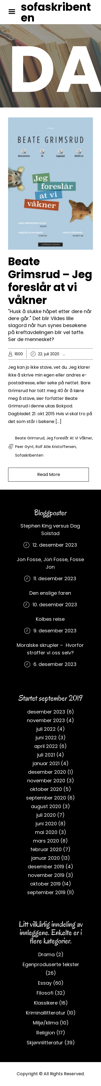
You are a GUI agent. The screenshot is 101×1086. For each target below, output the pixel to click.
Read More (48, 474)
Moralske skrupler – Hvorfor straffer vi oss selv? (50, 649)
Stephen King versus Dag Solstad (50, 529)
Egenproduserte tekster (51, 964)
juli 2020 (46, 815)
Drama (46, 954)
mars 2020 (46, 840)
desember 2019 (46, 866)
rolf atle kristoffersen (56, 446)
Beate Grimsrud (29, 438)
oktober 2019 (45, 883)
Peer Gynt (24, 446)
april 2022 (46, 746)
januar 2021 (46, 763)
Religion (45, 1032)
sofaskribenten (56, 12)
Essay (80, 354)
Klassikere (46, 1002)
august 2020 (46, 806)
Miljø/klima (45, 1022)
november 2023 (46, 720)
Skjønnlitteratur (45, 1042)
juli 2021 (46, 754)
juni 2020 (46, 823)
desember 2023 (46, 711)
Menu (13, 11)
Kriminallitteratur (45, 1012)
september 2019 (46, 892)
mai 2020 (46, 832)
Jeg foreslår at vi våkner (69, 438)
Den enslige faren (50, 593)
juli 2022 (46, 729)
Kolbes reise (50, 619)
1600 (19, 354)
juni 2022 (46, 737)
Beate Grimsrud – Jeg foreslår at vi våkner (50, 281)
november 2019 (46, 875)
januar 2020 (45, 858)
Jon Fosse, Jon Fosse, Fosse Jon (50, 563)
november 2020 (46, 780)
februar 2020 (46, 849)
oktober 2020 (46, 789)
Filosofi (45, 993)
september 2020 (46, 797)
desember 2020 (47, 772)
